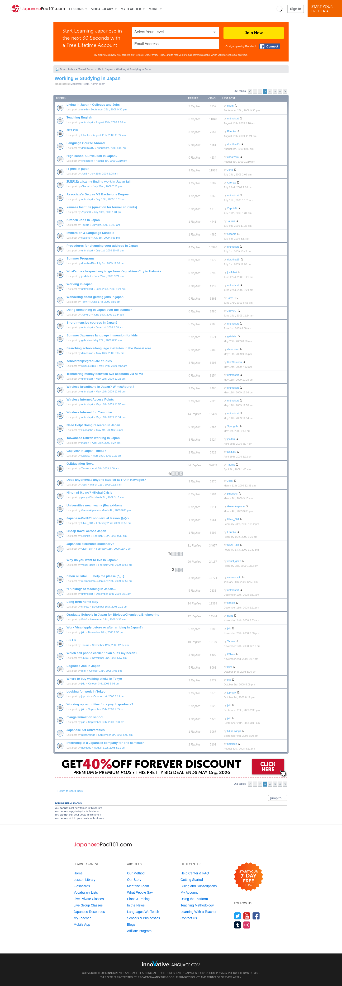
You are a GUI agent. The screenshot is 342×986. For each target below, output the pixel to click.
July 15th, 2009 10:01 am (110, 199)
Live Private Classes (89, 899)
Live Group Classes (88, 905)
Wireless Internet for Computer (89, 412)
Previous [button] (250, 91)
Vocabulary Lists (86, 892)
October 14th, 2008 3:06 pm (105, 670)
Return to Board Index (70, 790)
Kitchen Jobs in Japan (83, 220)
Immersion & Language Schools (90, 233)
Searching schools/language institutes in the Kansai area (109, 348)
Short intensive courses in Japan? (92, 322)
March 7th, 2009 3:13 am (109, 497)
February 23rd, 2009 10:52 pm (114, 523)
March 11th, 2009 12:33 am (106, 484)
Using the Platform (194, 899)
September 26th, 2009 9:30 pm (109, 109)
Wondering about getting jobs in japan (95, 297)
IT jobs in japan (77, 168)
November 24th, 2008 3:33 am (108, 619)
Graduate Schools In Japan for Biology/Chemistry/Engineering (112, 614)
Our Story (134, 880)
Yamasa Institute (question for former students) (101, 207)
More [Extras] (153, 9)
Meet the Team (138, 886)
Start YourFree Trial (325, 9)
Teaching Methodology (197, 905)
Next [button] (285, 91)
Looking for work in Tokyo (85, 691)
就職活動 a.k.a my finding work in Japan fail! (99, 181)
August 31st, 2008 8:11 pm (109, 747)
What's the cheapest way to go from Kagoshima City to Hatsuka (113, 271)
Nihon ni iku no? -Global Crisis (89, 492)
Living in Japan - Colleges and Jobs (93, 104)
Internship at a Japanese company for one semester (105, 743)
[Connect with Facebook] (270, 46)
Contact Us (188, 918)
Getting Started (191, 880)
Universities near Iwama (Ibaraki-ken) (94, 505)
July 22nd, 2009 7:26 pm (107, 186)
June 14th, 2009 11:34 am (109, 314)
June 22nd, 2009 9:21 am (109, 276)
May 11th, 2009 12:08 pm (111, 391)
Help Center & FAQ (194, 873)
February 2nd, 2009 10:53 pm (115, 564)
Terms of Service (220, 977)
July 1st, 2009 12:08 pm (110, 263)
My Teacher (131, 9)
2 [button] (260, 91)
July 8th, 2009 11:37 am (106, 224)
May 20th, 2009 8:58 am (108, 340)
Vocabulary (102, 9)
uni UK (71, 640)
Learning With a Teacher (198, 912)
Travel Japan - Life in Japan (95, 69)
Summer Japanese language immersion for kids (102, 335)
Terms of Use (142, 55)
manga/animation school (84, 717)
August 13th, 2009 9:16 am (111, 122)
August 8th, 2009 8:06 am (112, 147)
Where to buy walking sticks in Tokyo (94, 678)
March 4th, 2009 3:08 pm (116, 510)
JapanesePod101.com (200, 973)
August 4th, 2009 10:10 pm (111, 160)
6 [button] (280, 91)
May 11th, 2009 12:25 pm (111, 378)
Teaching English (79, 117)
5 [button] (275, 91)
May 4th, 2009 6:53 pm (109, 430)
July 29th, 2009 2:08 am (104, 173)
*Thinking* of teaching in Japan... (91, 589)
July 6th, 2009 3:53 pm (106, 237)
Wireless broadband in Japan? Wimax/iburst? (100, 386)
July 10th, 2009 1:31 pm (107, 212)
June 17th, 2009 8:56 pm (105, 301)
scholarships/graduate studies (89, 361)
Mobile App (82, 924)
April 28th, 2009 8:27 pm (106, 442)
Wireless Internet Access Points (90, 399)
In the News (136, 905)
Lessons (76, 9)
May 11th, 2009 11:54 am (111, 417)
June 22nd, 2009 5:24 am (111, 289)
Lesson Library (84, 880)
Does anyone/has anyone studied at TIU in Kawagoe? (106, 479)
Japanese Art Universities (85, 730)
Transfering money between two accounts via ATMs (104, 374)
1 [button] (255, 91)
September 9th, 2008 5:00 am (115, 734)
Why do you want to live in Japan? (92, 560)
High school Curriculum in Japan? (92, 156)
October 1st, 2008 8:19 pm (108, 696)
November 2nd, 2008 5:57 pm (109, 657)
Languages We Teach (143, 912)
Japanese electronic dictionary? (90, 544)
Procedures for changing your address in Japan (102, 245)
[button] (279, 8)
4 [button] (270, 91)
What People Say (140, 892)
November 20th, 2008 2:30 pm (106, 632)
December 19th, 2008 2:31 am (113, 593)
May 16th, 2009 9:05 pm (110, 353)
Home (78, 873)
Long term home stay (82, 602)
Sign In (295, 9)
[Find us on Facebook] (256, 916)
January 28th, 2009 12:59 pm (116, 581)
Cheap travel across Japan (86, 531)
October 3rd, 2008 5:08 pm (103, 683)
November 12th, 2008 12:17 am (110, 645)
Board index (67, 69)
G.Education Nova (80, 463)
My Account (189, 892)
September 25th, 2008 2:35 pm (106, 709)
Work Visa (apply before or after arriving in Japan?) (104, 627)
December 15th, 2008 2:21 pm (110, 606)
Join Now (254, 33)
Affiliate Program (139, 931)
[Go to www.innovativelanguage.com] (171, 963)
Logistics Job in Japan (83, 666)
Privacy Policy (158, 55)
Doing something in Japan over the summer (99, 309)
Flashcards (82, 886)
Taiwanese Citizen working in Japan (93, 438)
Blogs (131, 924)
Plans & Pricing (138, 899)
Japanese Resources (89, 912)
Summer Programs (80, 258)
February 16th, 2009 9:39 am (110, 535)
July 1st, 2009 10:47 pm (110, 250)
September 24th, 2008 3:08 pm (106, 722)
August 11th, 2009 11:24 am (109, 135)
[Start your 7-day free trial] (248, 877)
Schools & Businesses (143, 918)
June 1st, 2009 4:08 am (109, 327)
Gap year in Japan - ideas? (86, 451)
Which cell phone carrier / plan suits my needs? (101, 653)
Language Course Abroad (85, 143)
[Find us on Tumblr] (237, 925)
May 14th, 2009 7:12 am (113, 365)
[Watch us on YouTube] (247, 916)
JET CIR (72, 130)
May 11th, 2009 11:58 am (111, 404)
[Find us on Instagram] (247, 925)
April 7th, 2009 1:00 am (105, 468)
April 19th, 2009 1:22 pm (107, 455)
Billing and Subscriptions (198, 886)
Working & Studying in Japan (134, 69)
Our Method (136, 873)
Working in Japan (79, 284)
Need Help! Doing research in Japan (93, 425)
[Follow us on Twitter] (237, 916)
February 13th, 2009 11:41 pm (113, 548)
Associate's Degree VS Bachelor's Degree (97, 194)
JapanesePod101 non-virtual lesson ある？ (98, 518)
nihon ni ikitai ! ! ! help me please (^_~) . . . (97, 576)
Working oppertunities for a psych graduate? (99, 704)
